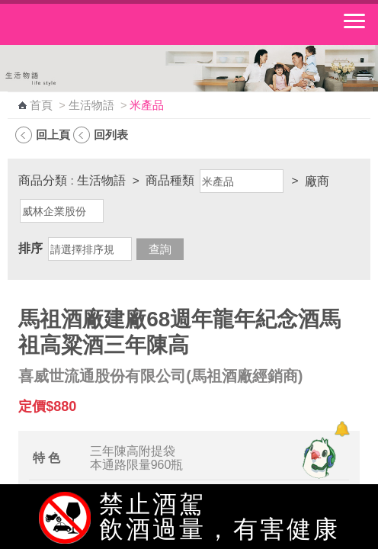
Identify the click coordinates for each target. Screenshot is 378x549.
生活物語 (91, 105)
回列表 (111, 134)
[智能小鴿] (317, 457)
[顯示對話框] (341, 428)
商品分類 (42, 180)
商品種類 (170, 180)
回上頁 (53, 134)
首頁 (41, 105)
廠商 (317, 181)
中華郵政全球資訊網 (95, 24)
